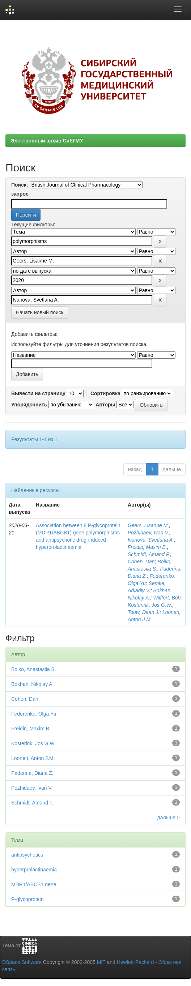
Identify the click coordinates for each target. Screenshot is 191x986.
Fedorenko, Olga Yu (33, 714)
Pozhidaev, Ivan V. (148, 532)
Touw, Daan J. (144, 612)
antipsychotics (27, 855)
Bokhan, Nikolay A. (32, 684)
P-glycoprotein (27, 899)
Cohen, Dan (141, 561)
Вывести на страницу (38, 393)
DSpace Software (22, 962)
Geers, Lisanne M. (148, 525)
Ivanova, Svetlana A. (151, 540)
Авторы (105, 404)
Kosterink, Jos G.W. (150, 605)
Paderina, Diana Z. (32, 773)
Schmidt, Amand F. (149, 554)
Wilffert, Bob (167, 598)
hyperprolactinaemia (34, 869)
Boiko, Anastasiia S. (33, 669)
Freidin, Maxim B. (147, 547)
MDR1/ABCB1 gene (33, 884)
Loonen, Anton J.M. (33, 758)
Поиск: (19, 185)
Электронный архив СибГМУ (47, 141)
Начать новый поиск (39, 312)
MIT (101, 962)
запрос (20, 194)
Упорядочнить (29, 404)
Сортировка (105, 393)
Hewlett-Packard (135, 962)
